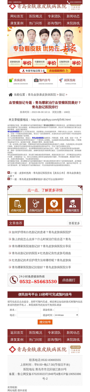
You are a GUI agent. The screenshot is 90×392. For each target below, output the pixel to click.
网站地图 (12, 390)
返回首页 (16, 332)
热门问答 (35, 23)
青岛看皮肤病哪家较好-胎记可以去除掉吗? (41, 179)
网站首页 (16, 16)
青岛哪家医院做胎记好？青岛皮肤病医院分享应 (41, 246)
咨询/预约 (54, 23)
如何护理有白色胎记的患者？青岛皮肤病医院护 (41, 232)
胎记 (62, 94)
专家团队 (54, 16)
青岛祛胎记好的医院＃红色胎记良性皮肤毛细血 (41, 253)
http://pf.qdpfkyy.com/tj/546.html (51, 119)
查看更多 (74, 223)
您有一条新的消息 (16, 2)
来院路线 (73, 23)
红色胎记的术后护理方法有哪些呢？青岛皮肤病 (41, 260)
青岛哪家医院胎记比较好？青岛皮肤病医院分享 (41, 267)
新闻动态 (73, 16)
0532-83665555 (76, 2)
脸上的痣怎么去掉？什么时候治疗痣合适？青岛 (41, 239)
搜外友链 (22, 390)
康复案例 (16, 23)
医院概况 (35, 16)
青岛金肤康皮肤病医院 (42, 94)
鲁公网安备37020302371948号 (36, 374)
